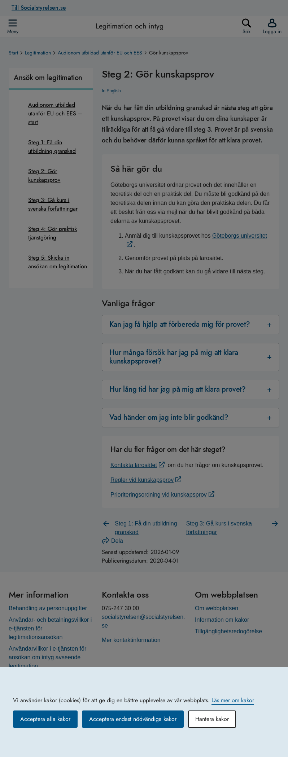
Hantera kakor (212, 719)
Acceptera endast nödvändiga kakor (132, 719)
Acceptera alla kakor (45, 719)
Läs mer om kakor (232, 700)
